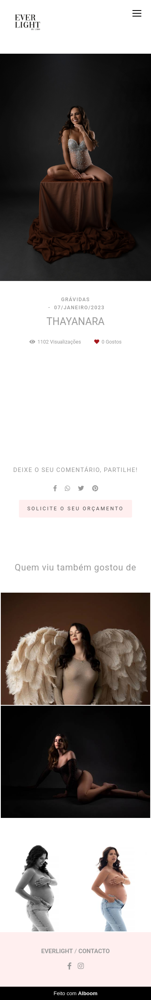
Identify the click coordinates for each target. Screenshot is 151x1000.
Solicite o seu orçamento (75, 508)
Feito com (75, 993)
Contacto (94, 951)
